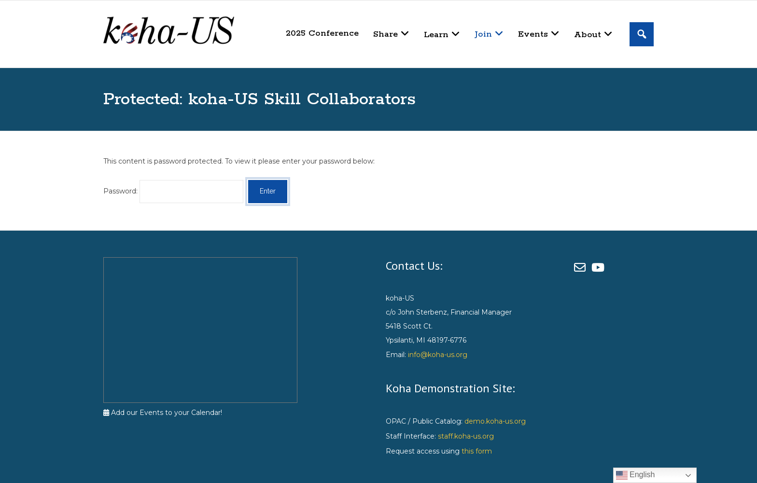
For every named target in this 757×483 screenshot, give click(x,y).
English (635, 475)
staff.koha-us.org (466, 436)
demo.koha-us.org (495, 421)
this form (477, 451)
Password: (173, 191)
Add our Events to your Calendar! (162, 412)
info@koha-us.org (437, 354)
